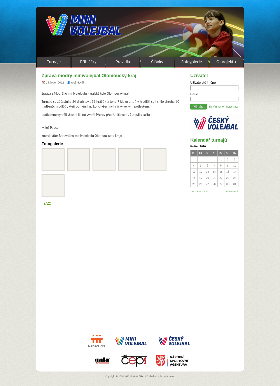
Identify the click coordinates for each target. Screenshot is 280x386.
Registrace (232, 106)
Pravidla (123, 61)
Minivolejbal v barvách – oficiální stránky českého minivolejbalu (83, 24)
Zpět (47, 203)
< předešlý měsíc (199, 191)
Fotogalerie (191, 61)
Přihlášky (88, 61)
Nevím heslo (216, 106)
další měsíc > (231, 191)
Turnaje (54, 61)
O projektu (226, 61)
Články (157, 61)
